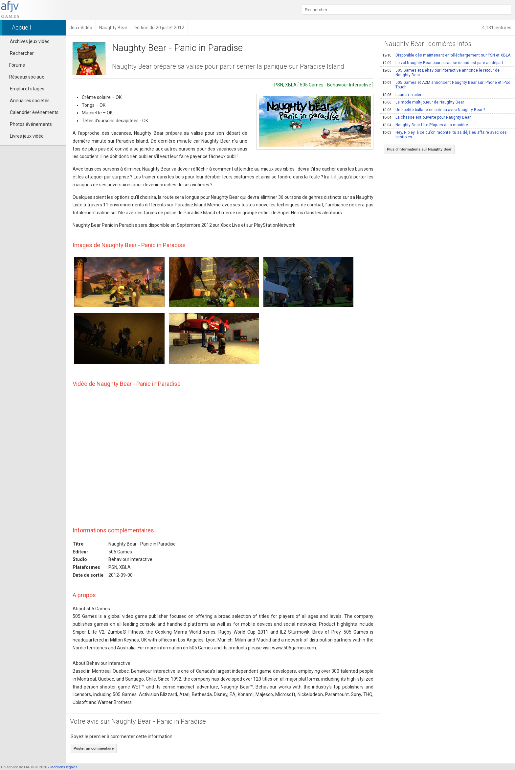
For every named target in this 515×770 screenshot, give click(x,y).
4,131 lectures (496, 27)
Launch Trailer (401, 94)
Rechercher (22, 53)
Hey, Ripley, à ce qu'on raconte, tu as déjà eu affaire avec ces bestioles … (444, 134)
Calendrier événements (34, 112)
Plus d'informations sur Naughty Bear (419, 149)
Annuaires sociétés (30, 100)
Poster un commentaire (94, 748)
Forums (14, 65)
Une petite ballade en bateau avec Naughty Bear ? (433, 109)
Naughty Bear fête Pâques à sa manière (425, 125)
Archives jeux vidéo (30, 41)
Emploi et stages (27, 88)
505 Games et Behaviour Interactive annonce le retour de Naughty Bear (441, 72)
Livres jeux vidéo (27, 136)
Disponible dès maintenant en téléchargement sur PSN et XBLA (446, 55)
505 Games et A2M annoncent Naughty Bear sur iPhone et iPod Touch (446, 84)
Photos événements (31, 124)
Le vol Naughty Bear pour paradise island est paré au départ (442, 62)
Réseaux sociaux (23, 77)
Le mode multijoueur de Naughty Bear (423, 102)
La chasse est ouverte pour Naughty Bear (426, 117)
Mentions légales (64, 767)
